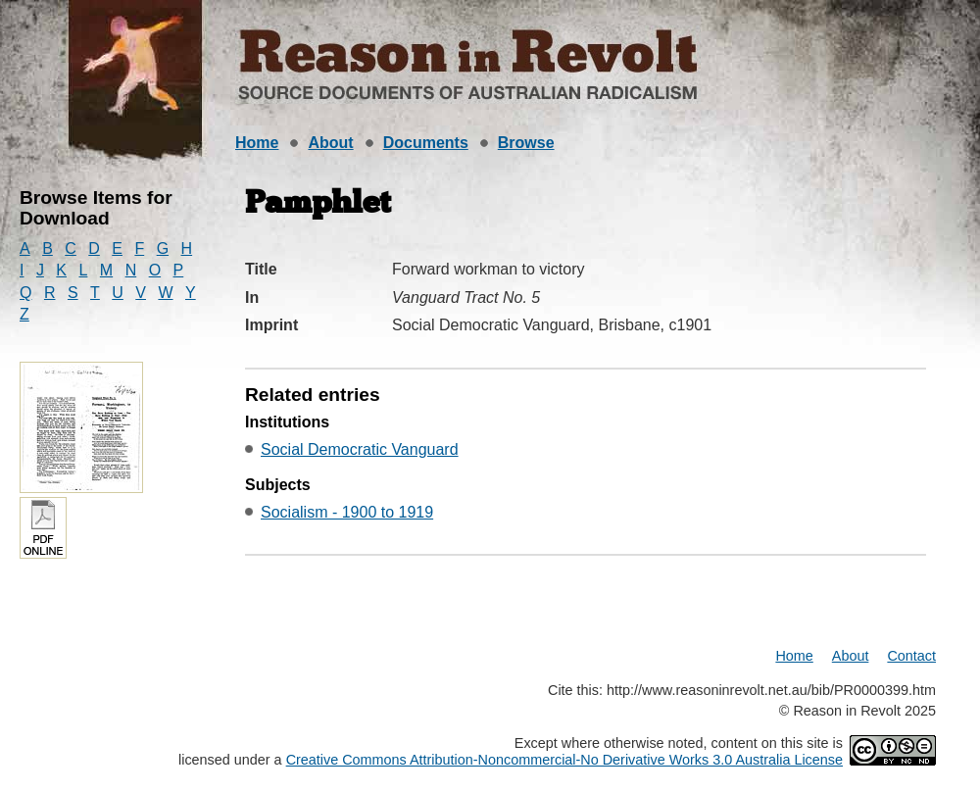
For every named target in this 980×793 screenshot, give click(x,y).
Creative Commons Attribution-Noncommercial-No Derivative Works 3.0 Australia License (564, 760)
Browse (526, 142)
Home (256, 142)
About (330, 142)
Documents (425, 142)
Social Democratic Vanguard (360, 449)
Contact (911, 656)
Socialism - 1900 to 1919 (347, 512)
